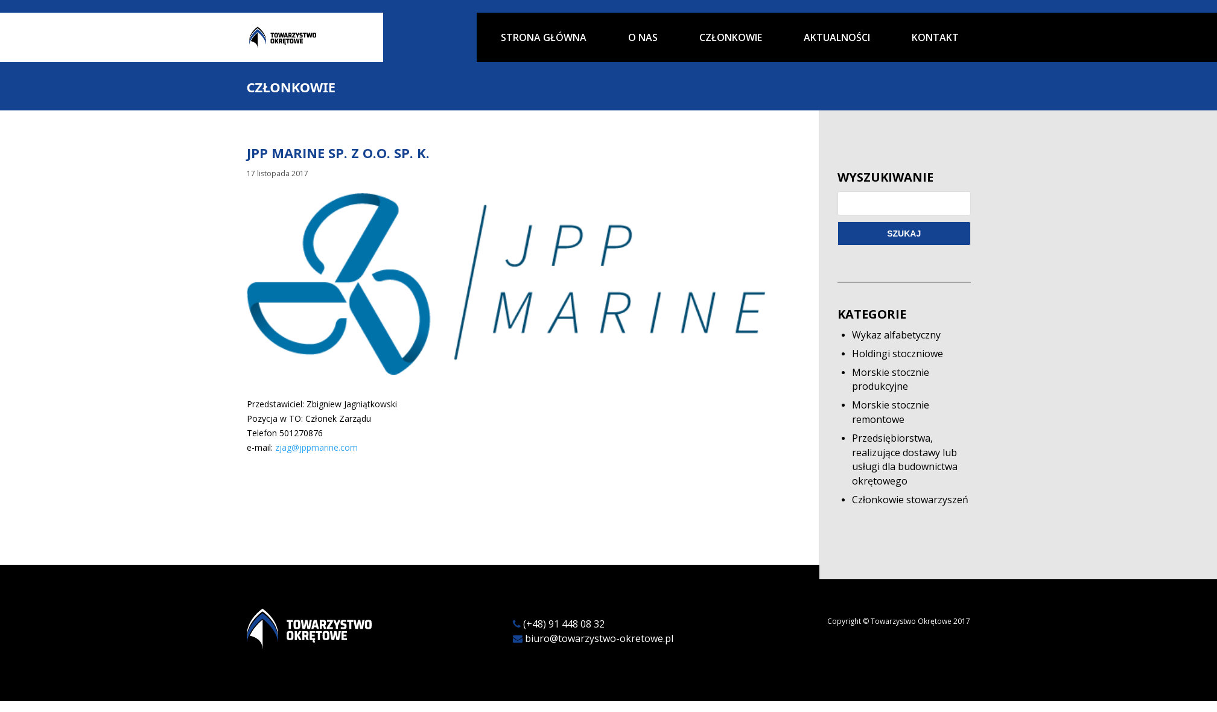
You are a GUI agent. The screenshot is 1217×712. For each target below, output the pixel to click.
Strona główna (543, 38)
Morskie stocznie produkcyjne (890, 379)
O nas (643, 38)
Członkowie (730, 38)
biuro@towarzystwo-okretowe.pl (599, 638)
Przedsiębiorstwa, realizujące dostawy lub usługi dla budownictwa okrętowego (905, 459)
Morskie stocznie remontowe (890, 412)
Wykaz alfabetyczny (896, 335)
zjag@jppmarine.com (316, 447)
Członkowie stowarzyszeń (910, 499)
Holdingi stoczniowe (897, 353)
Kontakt (935, 38)
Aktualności (837, 38)
